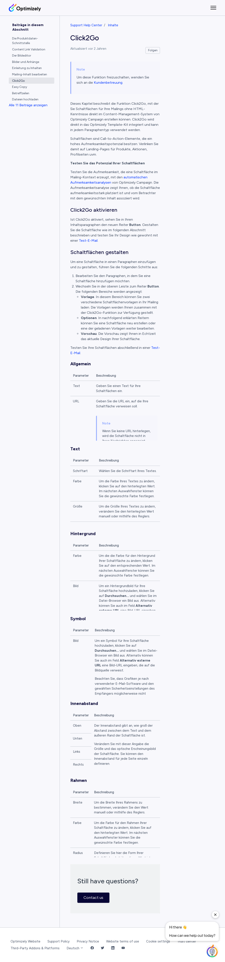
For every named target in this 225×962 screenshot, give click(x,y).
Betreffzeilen (20, 93)
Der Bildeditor (21, 55)
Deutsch (75, 948)
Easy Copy (19, 87)
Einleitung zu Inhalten (27, 68)
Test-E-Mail (88, 240)
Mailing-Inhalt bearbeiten (29, 74)
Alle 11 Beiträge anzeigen (28, 105)
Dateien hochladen (25, 99)
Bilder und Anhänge (25, 62)
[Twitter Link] (102, 948)
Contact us (93, 897)
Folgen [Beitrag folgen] (153, 50)
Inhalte (113, 25)
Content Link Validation (28, 49)
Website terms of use (122, 941)
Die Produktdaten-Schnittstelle (25, 41)
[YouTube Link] (123, 948)
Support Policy (58, 941)
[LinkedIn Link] (113, 948)
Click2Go (18, 81)
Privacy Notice (88, 941)
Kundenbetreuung (108, 82)
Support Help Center (86, 25)
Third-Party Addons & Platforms (35, 948)
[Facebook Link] (92, 948)
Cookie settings (158, 941)
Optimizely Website (25, 941)
